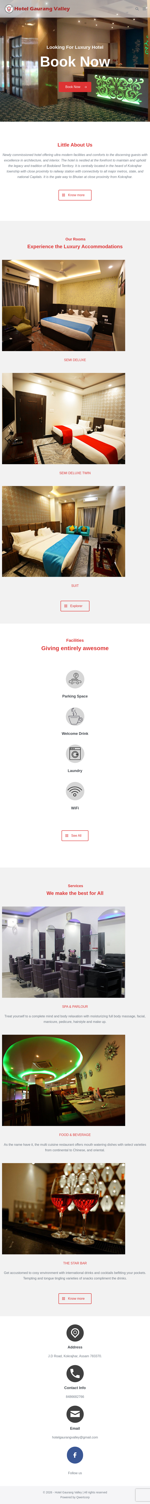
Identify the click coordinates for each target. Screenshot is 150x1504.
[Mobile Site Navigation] (144, 8)
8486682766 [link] (75, 1396)
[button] (137, 9)
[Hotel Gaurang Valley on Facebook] (75, 1455)
